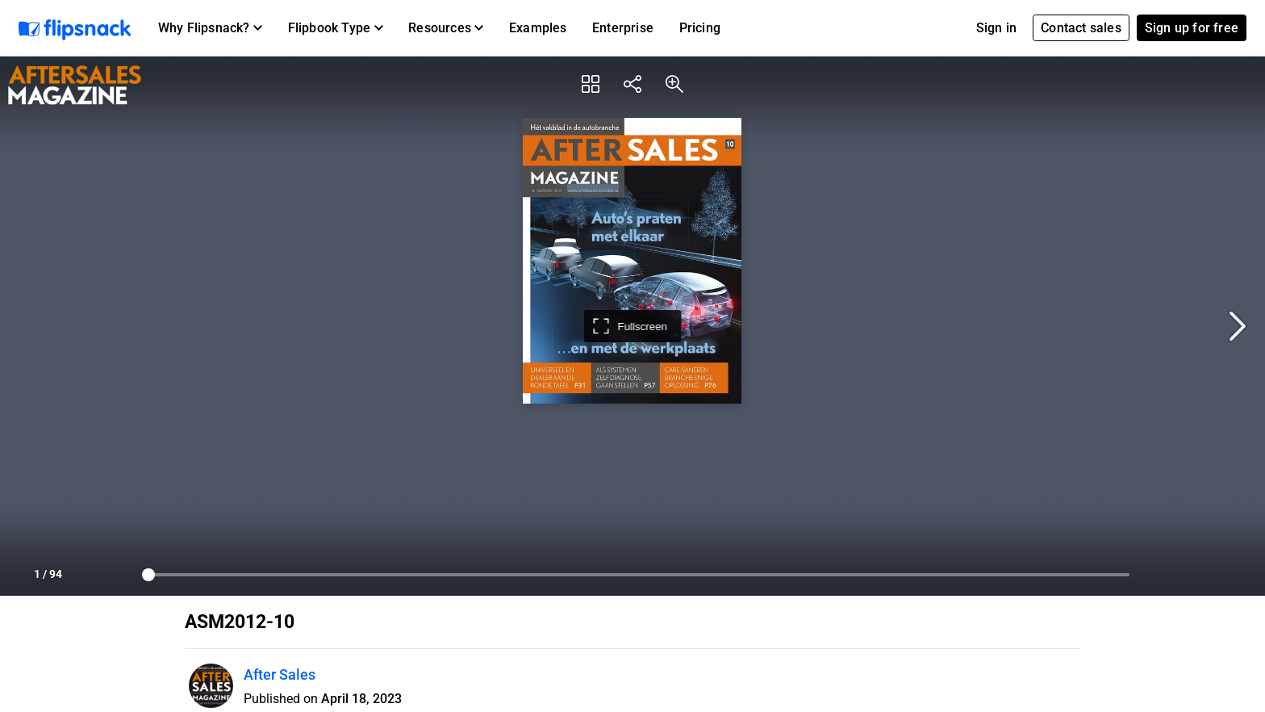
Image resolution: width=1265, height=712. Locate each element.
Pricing (699, 28)
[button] (210, 28)
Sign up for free (1191, 28)
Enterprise (622, 28)
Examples (538, 28)
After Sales (279, 674)
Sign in (996, 28)
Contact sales (1081, 28)
